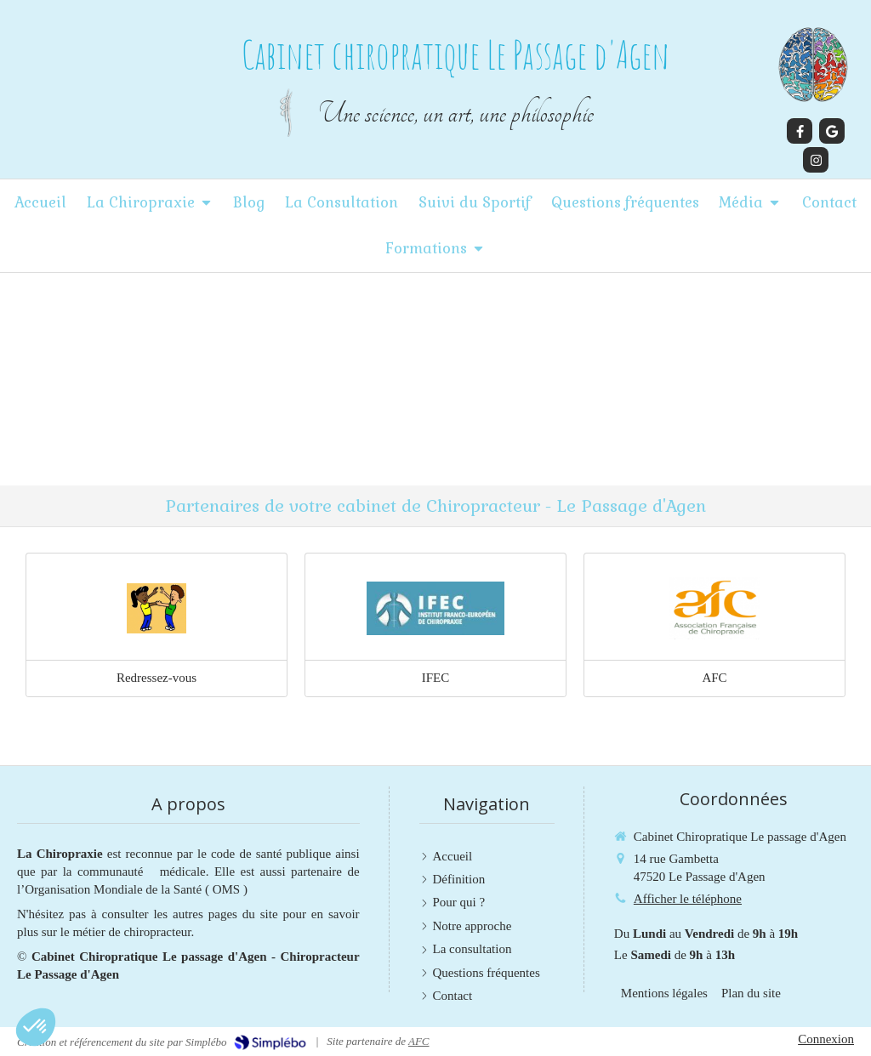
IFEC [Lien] (436, 677)
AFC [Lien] (714, 677)
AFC (419, 1041)
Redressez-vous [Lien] (156, 677)
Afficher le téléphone (688, 899)
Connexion (826, 1039)
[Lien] (156, 609)
